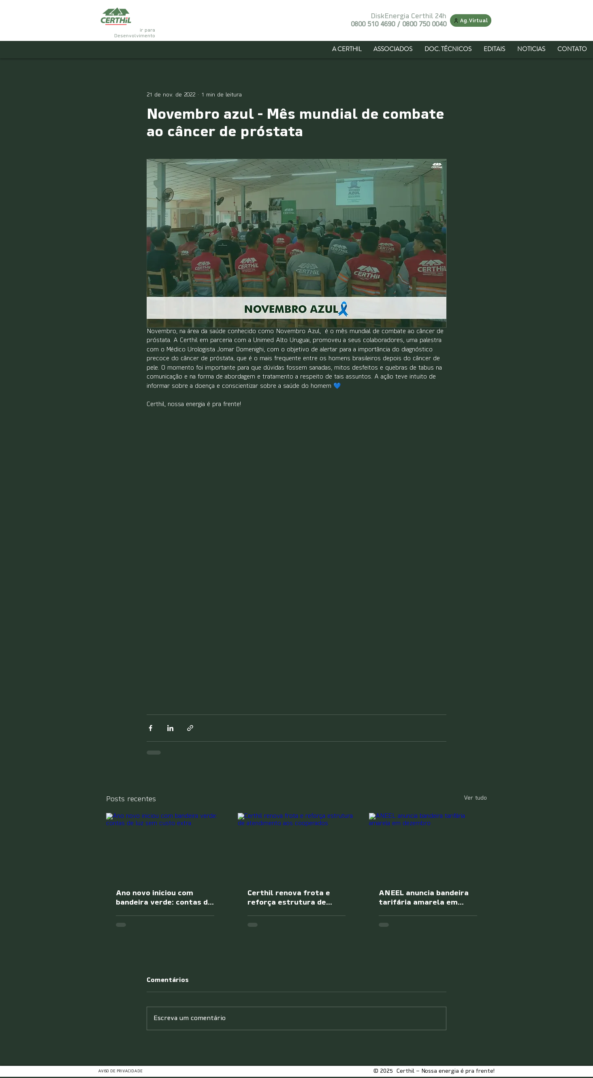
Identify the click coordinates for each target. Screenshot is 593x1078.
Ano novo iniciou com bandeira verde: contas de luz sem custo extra (164, 898)
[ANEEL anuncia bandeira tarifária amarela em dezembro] (428, 846)
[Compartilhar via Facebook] (150, 728)
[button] (392, 49)
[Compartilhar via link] (190, 728)
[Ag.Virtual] (470, 20)
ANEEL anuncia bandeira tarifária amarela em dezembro (424, 898)
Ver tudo (475, 798)
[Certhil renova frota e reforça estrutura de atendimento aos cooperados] (297, 846)
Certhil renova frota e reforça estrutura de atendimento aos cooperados (288, 898)
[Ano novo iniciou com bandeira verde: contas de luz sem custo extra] (165, 846)
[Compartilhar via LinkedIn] (170, 728)
